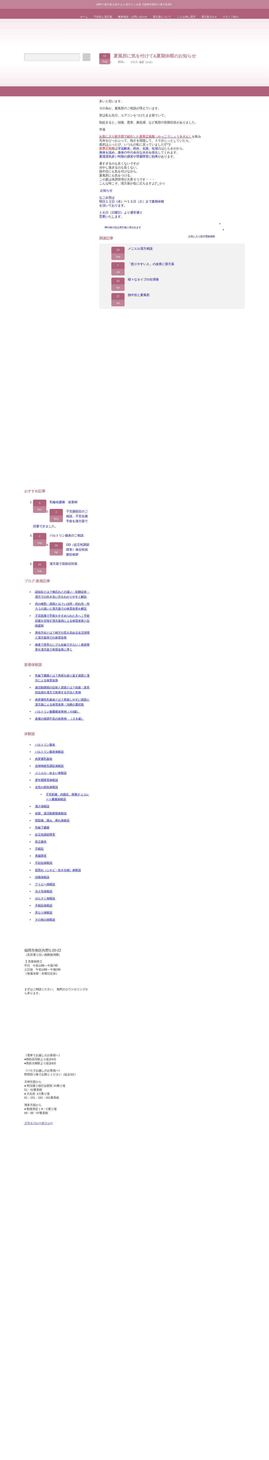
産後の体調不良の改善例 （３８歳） (59, 718)
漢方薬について (162, 16)
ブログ (134, 62)
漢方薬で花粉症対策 (63, 563)
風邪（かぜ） (146, 62)
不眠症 (39, 848)
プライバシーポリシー (38, 1123)
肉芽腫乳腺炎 (43, 758)
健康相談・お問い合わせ (132, 16)
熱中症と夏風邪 (138, 295)
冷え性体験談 (43, 891)
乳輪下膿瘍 (42, 827)
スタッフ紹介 (231, 16)
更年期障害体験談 (46, 780)
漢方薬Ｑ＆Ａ (209, 16)
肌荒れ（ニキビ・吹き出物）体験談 (58, 870)
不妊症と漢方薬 (103, 16)
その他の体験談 (45, 919)
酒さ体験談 (42, 806)
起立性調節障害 (45, 834)
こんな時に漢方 (186, 16)
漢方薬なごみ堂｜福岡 (117, 363)
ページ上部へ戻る (265, 68)
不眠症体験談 (43, 905)
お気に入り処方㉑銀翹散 (201, 236)
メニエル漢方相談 (140, 248)
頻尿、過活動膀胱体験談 (51, 813)
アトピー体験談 (45, 884)
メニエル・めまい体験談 (51, 773)
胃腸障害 (41, 855)
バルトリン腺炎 (45, 744)
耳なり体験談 (43, 912)
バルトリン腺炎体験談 (49, 751)
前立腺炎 (41, 841)
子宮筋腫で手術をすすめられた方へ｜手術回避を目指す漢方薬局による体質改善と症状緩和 (62, 620)
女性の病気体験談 (46, 787)
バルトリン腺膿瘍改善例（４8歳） (57, 711)
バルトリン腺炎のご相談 (67, 535)
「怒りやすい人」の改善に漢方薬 (151, 264)
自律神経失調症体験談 (49, 766)
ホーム (84, 16)
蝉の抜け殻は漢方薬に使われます (123, 227)
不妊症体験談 (43, 863)
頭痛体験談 (42, 877)
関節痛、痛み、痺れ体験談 (52, 820)
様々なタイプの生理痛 (143, 279)
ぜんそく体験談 (45, 898)
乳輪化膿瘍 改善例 (63, 502)
